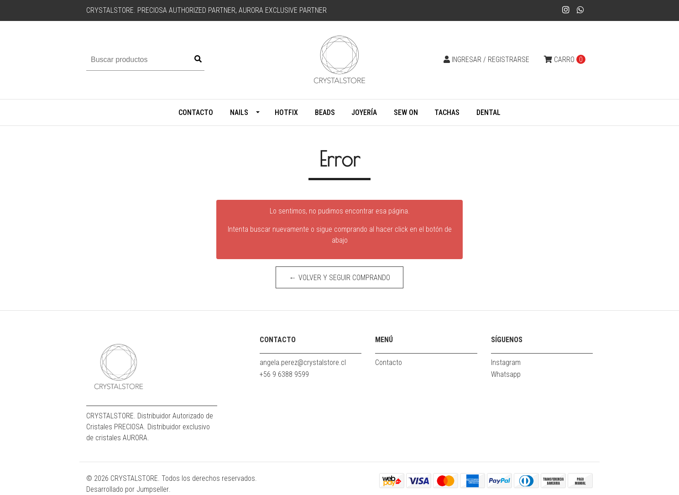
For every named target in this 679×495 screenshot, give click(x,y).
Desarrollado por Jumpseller (127, 489)
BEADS (325, 112)
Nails (239, 112)
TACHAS (447, 112)
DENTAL (488, 112)
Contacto (195, 112)
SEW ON (406, 112)
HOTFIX (286, 112)
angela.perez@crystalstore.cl (303, 362)
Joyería (364, 112)
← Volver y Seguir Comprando (339, 277)
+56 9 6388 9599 (284, 374)
